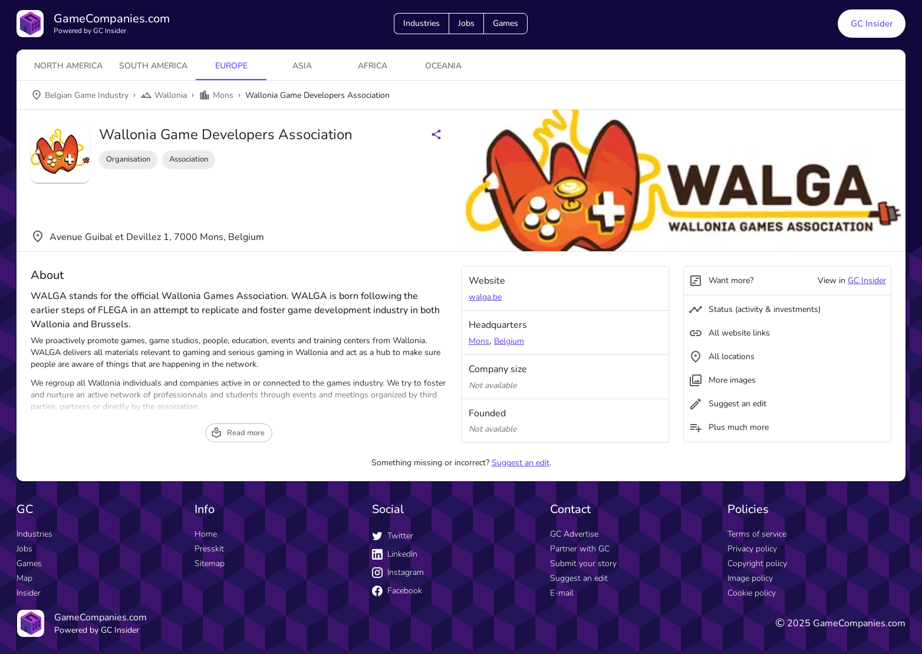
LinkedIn (394, 554)
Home (206, 534)
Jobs (466, 23)
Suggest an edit (520, 462)
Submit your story (583, 563)
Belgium (509, 341)
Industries (421, 23)
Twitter (392, 535)
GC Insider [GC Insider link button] (872, 23)
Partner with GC (580, 548)
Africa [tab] (372, 65)
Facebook (397, 590)
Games (505, 23)
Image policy (750, 578)
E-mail (562, 593)
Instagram (398, 572)
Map (24, 578)
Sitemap (210, 563)
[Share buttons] (436, 134)
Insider (29, 593)
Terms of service (756, 534)
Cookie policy (751, 593)
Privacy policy (752, 548)
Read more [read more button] (237, 433)
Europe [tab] (231, 65)
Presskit (209, 548)
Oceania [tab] (443, 65)
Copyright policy (757, 563)
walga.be (485, 297)
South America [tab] (153, 65)
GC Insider (867, 280)
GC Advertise (574, 534)
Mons (479, 341)
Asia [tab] (302, 65)
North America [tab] (68, 65)
